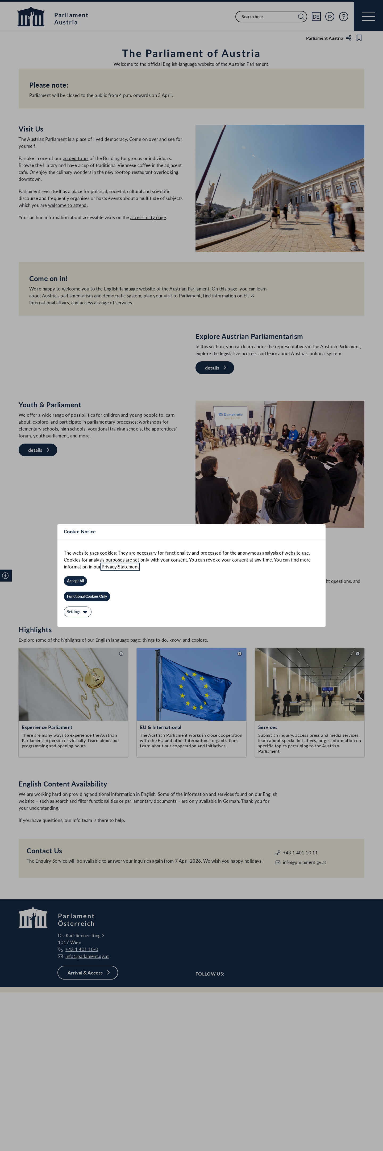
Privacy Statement (120, 567)
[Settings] (77, 612)
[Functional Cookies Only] (87, 596)
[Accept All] (75, 581)
